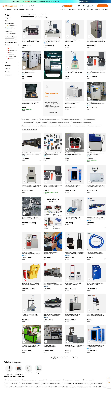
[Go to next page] (76, 357)
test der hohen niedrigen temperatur (14, 386)
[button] (63, 6)
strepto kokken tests (99, 386)
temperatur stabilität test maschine (71, 380)
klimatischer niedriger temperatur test (59, 122)
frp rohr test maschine (96, 383)
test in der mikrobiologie (11, 383)
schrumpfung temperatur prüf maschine (49, 119)
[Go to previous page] (51, 357)
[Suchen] (68, 6)
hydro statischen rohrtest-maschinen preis (81, 386)
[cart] (84, 6)
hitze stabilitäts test (64, 126)
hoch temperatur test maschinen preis (51, 383)
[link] (109, 378)
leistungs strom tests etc (79, 126)
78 (73, 357)
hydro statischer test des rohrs (48, 126)
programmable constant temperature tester (36, 386)
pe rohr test (25, 119)
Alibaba (23, 14)
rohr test (34, 119)
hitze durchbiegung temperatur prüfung (58, 386)
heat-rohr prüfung (87, 380)
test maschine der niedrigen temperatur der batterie (75, 383)
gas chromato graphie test (94, 126)
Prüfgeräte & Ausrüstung (33, 14)
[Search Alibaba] (41, 6)
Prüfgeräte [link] (44, 14)
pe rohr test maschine (27, 122)
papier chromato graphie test (29, 129)
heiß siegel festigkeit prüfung (12, 380)
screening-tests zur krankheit (53, 380)
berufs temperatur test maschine (30, 126)
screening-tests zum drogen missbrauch (81, 122)
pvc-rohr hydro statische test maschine (29, 383)
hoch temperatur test (89, 119)
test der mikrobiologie (41, 122)
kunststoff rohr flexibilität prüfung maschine (32, 380)
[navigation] (11, 186)
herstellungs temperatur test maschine (71, 119)
